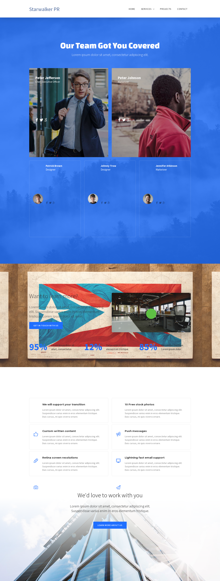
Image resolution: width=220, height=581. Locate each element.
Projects (165, 9)
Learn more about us (110, 525)
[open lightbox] (151, 312)
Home (132, 9)
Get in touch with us (46, 325)
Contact (182, 9)
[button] (147, 9)
